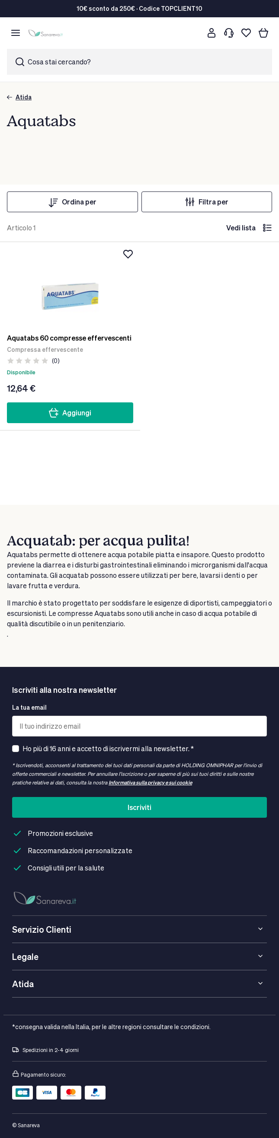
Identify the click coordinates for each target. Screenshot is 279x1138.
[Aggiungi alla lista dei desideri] (128, 254)
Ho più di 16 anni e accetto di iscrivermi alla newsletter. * (108, 748)
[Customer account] (211, 32)
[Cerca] (194, 32)
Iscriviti (139, 807)
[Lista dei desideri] (246, 32)
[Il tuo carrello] (263, 32)
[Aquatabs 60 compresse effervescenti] (70, 288)
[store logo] (46, 33)
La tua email (29, 707)
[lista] (267, 228)
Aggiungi (69, 413)
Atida (19, 97)
